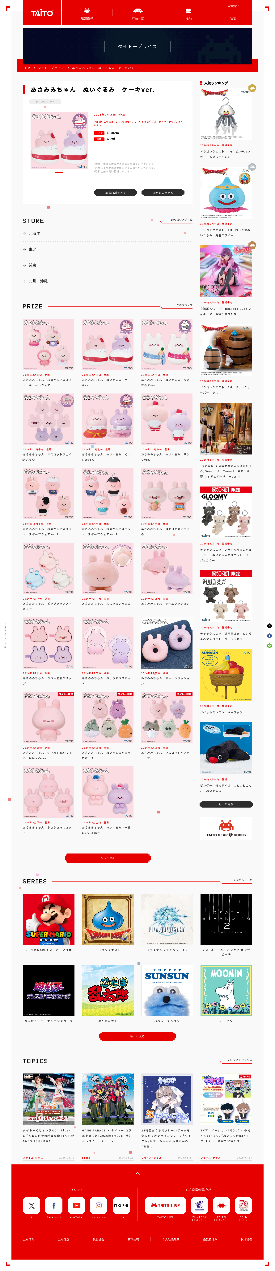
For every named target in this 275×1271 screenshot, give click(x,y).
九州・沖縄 (38, 281)
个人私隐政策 (171, 1239)
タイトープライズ (51, 68)
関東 (32, 265)
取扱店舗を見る (115, 192)
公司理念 (63, 1239)
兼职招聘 (133, 1239)
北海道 (34, 233)
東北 (32, 249)
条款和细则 (210, 1239)
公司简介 (233, 6)
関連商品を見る (163, 192)
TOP (26, 68)
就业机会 (98, 1239)
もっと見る (107, 858)
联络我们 (246, 1239)
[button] (59, 172)
